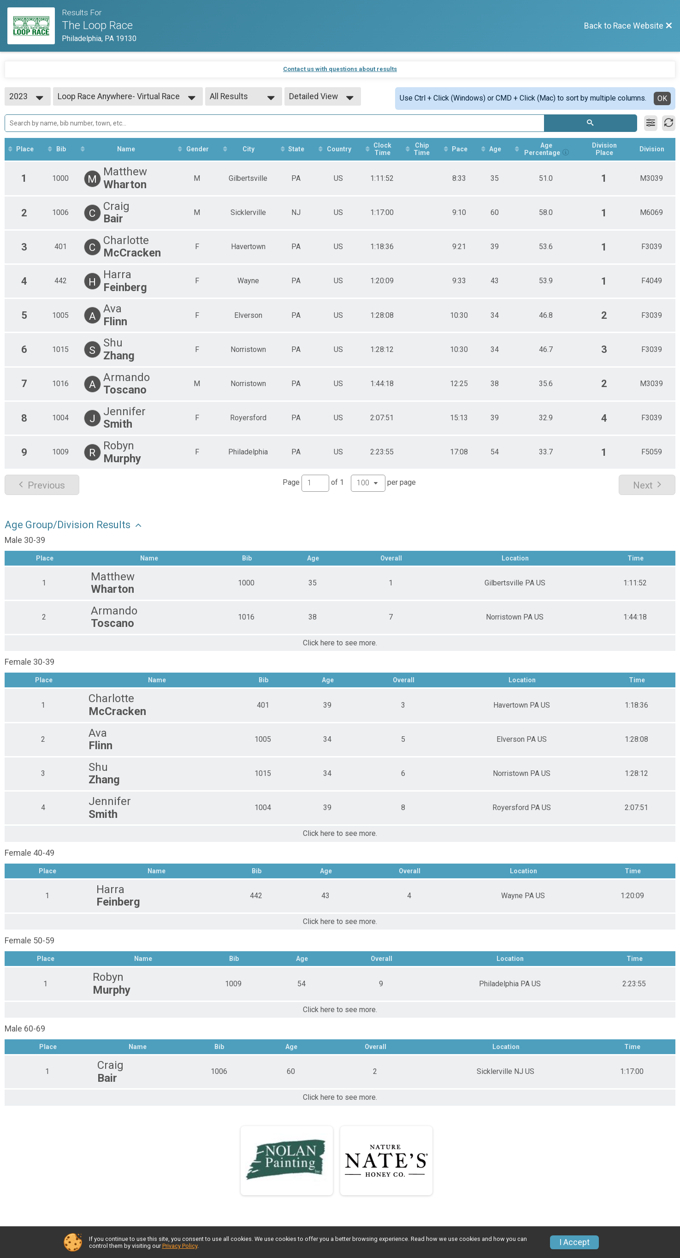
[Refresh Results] (668, 123)
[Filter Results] (650, 123)
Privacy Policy (179, 1245)
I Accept (574, 1242)
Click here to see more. (340, 643)
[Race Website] (34, 25)
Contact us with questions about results (340, 69)
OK (662, 98)
